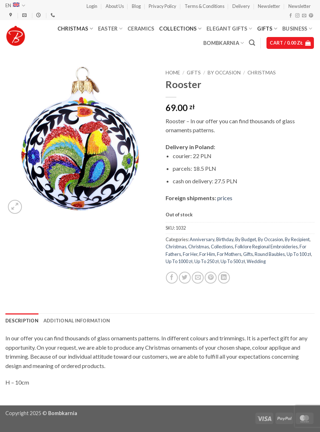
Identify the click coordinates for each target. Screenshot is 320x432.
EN (15, 5)
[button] (92, 6)
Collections (180, 28)
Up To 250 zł (206, 261)
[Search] (252, 43)
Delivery (241, 6)
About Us (115, 6)
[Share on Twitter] (185, 278)
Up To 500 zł (233, 261)
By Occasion (224, 72)
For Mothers (229, 254)
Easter (110, 28)
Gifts (267, 28)
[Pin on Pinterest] (211, 278)
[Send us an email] (304, 15)
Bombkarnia (223, 43)
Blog (136, 6)
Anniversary (202, 239)
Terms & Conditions (204, 6)
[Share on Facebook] (172, 278)
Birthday (224, 239)
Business (297, 28)
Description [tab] (21, 320)
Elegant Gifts (229, 28)
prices (224, 197)
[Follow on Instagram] (297, 15)
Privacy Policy (162, 6)
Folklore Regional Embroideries (266, 246)
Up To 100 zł (299, 254)
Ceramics (140, 29)
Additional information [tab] (76, 320)
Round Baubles (270, 254)
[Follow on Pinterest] (311, 15)
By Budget (245, 239)
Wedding (256, 261)
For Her (190, 254)
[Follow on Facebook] (290, 15)
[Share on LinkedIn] (224, 278)
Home (173, 72)
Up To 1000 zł (179, 261)
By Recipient (297, 239)
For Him (207, 254)
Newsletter (269, 6)
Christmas (75, 28)
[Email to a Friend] (198, 278)
